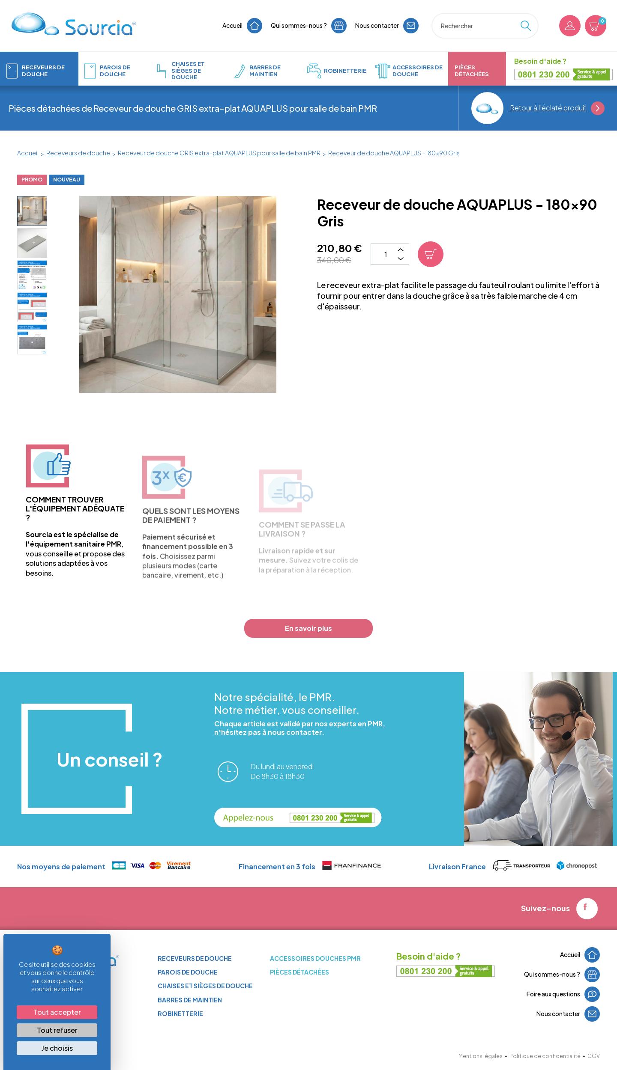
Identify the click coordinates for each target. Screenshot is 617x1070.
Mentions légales (480, 1056)
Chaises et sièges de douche (205, 986)
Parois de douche (188, 972)
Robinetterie (180, 1013)
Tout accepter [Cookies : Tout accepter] (57, 1012)
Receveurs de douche (195, 958)
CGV (593, 1056)
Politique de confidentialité (545, 1056)
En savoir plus (308, 628)
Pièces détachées (299, 972)
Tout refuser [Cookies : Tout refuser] (57, 1029)
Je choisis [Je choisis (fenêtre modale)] (57, 1047)
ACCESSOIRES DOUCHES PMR (315, 958)
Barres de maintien (190, 1000)
